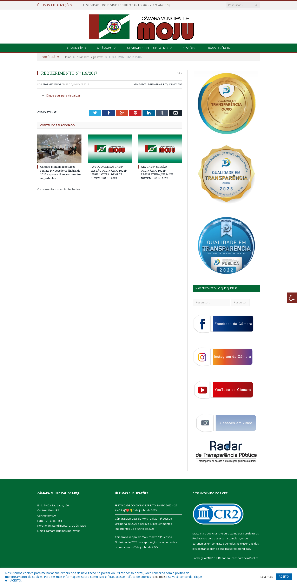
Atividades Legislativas (147, 84)
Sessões (189, 48)
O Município (76, 48)
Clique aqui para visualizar (63, 95)
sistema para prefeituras (243, 533)
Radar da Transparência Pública (238, 558)
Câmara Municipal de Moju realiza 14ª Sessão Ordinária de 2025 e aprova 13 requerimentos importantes (60, 172)
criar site (217, 533)
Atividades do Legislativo (147, 48)
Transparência (218, 48)
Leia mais (159, 576)
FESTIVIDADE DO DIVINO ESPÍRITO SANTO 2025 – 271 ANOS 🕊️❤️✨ (130, 5)
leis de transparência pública (210, 549)
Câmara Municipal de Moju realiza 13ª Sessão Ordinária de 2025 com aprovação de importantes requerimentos (146, 542)
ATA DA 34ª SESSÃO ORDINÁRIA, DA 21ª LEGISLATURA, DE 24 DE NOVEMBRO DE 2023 (157, 172)
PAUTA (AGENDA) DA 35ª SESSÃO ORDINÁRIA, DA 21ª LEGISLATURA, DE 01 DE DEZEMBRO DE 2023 (109, 172)
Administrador (52, 84)
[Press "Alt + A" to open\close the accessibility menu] (292, 297)
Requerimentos (172, 84)
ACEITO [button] (284, 576)
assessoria (221, 538)
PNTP (209, 558)
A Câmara (104, 48)
